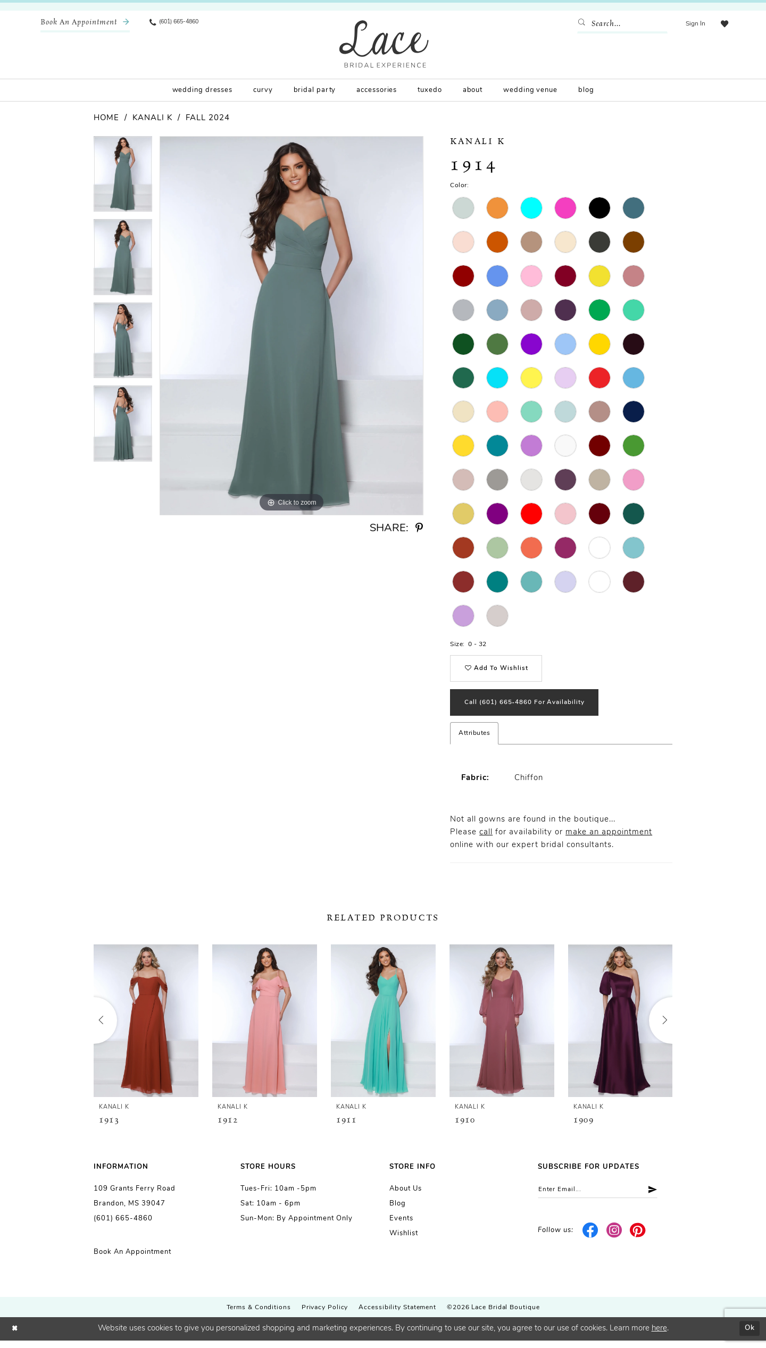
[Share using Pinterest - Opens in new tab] (419, 528)
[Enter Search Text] (619, 24)
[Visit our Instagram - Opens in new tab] (614, 1240)
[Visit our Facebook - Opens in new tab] (591, 1240)
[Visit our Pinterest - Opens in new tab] (638, 1240)
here (659, 1336)
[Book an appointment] (85, 24)
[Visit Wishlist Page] (723, 24)
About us (405, 1196)
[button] (693, 24)
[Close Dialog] (16, 1336)
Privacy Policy (325, 1315)
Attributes (474, 741)
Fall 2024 (208, 118)
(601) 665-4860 (123, 1226)
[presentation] (146, 1028)
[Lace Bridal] (384, 44)
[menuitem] (85, 24)
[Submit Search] (581, 24)
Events (401, 1226)
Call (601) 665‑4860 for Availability (533, 709)
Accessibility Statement (397, 1315)
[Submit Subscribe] (663, 1199)
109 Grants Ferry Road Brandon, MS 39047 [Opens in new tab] (135, 1204)
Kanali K (152, 118)
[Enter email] (605, 1199)
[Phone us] (179, 24)
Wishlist (403, 1241)
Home (106, 118)
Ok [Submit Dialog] (748, 1336)
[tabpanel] (123, 177)
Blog (397, 1211)
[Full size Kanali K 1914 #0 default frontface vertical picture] (291, 326)
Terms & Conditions (259, 1315)
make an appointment (608, 840)
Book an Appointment (132, 1260)
